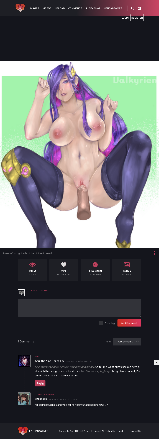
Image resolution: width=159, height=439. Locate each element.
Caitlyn (126, 271)
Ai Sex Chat (93, 8)
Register (137, 18)
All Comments (125, 342)
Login (125, 18)
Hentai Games (113, 8)
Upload (60, 8)
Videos (47, 8)
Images (34, 8)
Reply (40, 383)
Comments (75, 8)
